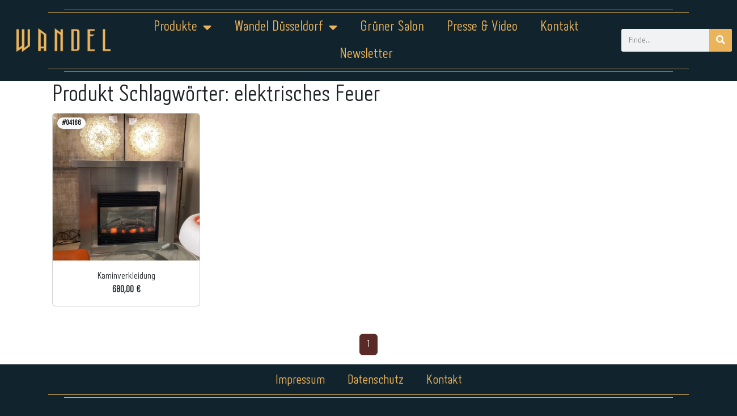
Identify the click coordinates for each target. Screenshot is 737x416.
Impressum (300, 380)
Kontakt (559, 27)
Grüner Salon (392, 27)
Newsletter (366, 54)
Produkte (182, 27)
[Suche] (720, 40)
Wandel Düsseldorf (285, 27)
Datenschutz (376, 380)
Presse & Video (482, 27)
